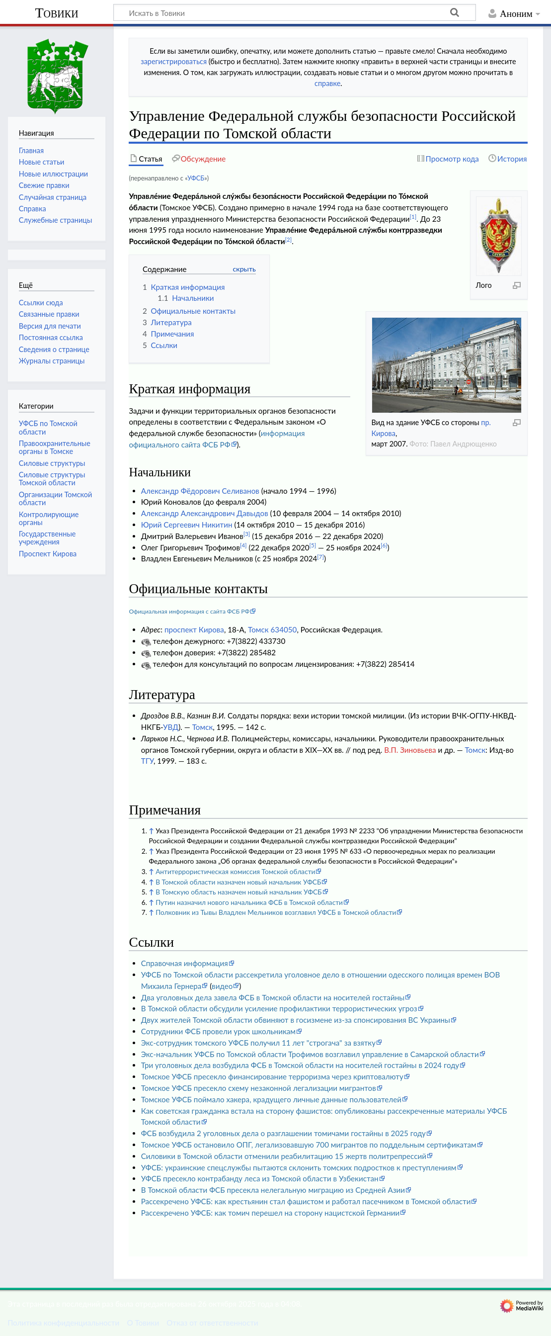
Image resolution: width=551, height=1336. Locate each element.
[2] (288, 239)
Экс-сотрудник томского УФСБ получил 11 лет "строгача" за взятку (258, 1042)
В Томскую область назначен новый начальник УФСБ (238, 892)
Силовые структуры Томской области (52, 478)
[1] (413, 216)
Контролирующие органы (49, 518)
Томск (202, 726)
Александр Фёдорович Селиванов (200, 490)
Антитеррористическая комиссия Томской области (235, 871)
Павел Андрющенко (463, 444)
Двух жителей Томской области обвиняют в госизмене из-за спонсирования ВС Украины (295, 1019)
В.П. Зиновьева (410, 749)
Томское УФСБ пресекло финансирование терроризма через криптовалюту (272, 1076)
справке (327, 83)
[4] (243, 545)
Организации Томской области (55, 498)
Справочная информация (184, 963)
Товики (56, 12)
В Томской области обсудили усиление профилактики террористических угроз (279, 1008)
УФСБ (195, 178)
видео (222, 985)
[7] (320, 556)
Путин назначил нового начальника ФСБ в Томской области (249, 902)
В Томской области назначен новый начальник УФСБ (238, 882)
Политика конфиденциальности (63, 1322)
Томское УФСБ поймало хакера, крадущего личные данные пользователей (271, 1099)
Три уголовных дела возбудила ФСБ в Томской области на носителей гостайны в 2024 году (300, 1065)
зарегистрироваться (174, 61)
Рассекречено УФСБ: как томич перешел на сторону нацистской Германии (270, 1212)
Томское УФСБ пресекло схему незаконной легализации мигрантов (258, 1087)
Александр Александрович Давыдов (204, 513)
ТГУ (147, 760)
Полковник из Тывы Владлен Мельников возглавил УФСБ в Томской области (276, 912)
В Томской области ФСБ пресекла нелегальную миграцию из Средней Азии (273, 1189)
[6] (384, 545)
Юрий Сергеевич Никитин (187, 524)
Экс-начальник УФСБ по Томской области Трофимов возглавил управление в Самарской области (310, 1054)
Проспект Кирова (48, 553)
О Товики (143, 1322)
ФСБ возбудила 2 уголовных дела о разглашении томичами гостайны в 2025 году (283, 1133)
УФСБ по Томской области (48, 427)
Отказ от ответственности (212, 1322)
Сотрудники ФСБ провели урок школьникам (218, 1031)
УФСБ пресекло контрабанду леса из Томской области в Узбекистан (260, 1178)
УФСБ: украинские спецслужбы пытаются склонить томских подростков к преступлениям (299, 1167)
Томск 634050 (272, 629)
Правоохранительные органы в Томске (54, 447)
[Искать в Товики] (294, 12)
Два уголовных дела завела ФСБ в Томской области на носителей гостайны (272, 997)
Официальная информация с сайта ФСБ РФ (189, 611)
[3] (246, 534)
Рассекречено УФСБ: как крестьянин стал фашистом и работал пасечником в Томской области (306, 1201)
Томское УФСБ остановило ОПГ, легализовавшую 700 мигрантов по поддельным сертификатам (308, 1144)
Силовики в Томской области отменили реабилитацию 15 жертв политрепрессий (283, 1156)
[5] (313, 545)
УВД (170, 726)
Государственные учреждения (47, 538)
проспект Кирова (194, 629)
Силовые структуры (52, 463)
